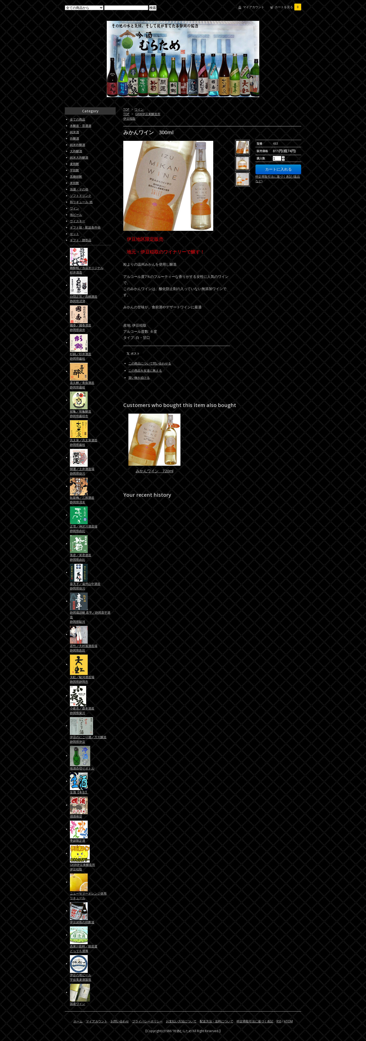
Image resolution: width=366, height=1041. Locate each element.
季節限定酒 (77, 840)
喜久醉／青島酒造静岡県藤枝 (82, 385)
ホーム (78, 1021)
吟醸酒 (74, 138)
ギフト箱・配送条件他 (85, 227)
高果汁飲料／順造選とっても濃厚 (83, 948)
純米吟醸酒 (77, 145)
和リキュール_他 (81, 202)
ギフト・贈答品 (80, 240)
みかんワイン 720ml (154, 470)
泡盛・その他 (79, 189)
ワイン (139, 109)
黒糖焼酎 (76, 176)
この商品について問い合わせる (149, 363)
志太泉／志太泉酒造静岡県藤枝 (83, 442)
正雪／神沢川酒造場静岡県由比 (83, 528)
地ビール (76, 215)
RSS (279, 1021)
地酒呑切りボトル (82, 768)
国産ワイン (77, 1004)
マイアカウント (253, 7)
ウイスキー (77, 221)
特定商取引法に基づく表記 (255, 1021)
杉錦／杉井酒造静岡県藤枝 (80, 356)
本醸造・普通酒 (80, 126)
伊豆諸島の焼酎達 (82, 922)
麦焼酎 (74, 164)
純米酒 (74, 132)
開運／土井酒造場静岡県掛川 (82, 471)
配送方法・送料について (216, 1021)
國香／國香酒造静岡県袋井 (80, 327)
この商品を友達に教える (145, 370)
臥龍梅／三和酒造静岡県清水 (82, 499)
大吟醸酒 (76, 151)
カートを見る (288, 7)
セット (74, 234)
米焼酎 (74, 183)
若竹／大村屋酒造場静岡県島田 (83, 648)
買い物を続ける (139, 377)
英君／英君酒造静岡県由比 (80, 557)
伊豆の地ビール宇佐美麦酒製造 (80, 977)
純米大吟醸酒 (79, 157)
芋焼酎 (74, 170)
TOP (126, 109)
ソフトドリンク (80, 195)
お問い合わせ (120, 1021)
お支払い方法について (181, 1021)
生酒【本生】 (79, 792)
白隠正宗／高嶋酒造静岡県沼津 (83, 298)
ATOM (288, 1021)
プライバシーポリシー (147, 1021)
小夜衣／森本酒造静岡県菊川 (82, 710)
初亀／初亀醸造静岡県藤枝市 (80, 413)
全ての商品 (77, 119)
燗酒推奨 (76, 816)
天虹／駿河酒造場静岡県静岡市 (82, 679)
